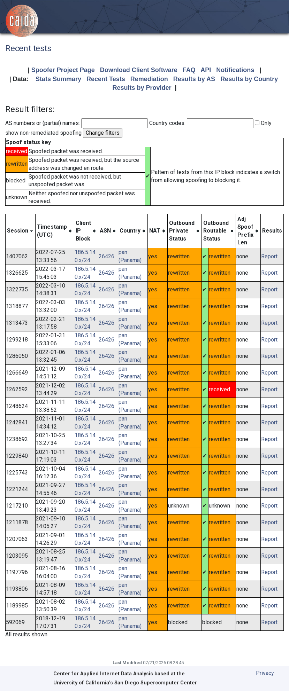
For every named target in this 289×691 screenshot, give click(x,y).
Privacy (265, 673)
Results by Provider (141, 87)
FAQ (189, 69)
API (205, 69)
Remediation (149, 79)
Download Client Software (138, 69)
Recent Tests (105, 79)
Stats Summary (58, 79)
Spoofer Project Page (63, 69)
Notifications (235, 69)
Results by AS (194, 79)
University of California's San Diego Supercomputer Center (125, 683)
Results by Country (249, 79)
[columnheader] (21, 231)
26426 (106, 256)
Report (269, 256)
